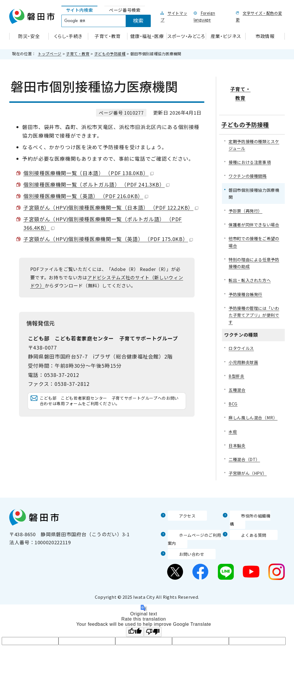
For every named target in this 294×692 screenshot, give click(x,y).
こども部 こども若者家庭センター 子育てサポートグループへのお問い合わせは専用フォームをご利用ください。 (111, 411)
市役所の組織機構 (250, 497)
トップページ (49, 53)
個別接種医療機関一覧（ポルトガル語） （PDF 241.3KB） (96, 184)
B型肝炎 (236, 358)
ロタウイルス (241, 330)
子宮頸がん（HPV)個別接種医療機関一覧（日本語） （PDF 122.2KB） (110, 207)
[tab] (79, 10)
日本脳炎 (237, 427)
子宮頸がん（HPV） (248, 455)
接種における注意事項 (250, 144)
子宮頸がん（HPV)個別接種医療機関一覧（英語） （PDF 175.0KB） (108, 238)
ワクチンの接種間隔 (248, 158)
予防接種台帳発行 (245, 276)
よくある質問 (245, 508)
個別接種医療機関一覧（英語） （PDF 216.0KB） (85, 196)
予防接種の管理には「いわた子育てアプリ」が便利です (254, 297)
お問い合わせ (183, 527)
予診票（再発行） (245, 192)
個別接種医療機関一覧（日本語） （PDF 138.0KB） (88, 173)
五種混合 (237, 372)
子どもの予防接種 (110, 53)
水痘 (233, 413)
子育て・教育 (78, 53)
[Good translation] (135, 605)
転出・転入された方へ (250, 262)
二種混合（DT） (244, 441)
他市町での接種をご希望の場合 (254, 223)
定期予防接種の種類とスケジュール (254, 126)
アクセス (178, 497)
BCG (233, 385)
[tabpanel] (109, 21)
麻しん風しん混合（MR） (253, 400)
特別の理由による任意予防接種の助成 (254, 244)
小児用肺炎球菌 (243, 344)
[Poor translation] (153, 605)
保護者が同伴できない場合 (254, 206)
